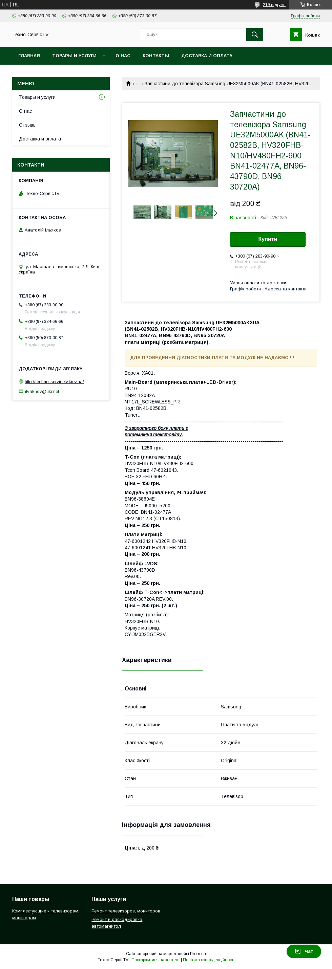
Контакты (156, 55)
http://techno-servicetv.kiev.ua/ (54, 381)
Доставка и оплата (206, 55)
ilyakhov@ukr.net (42, 391)
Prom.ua (198, 953)
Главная (29, 55)
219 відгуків (274, 4)
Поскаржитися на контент (155, 959)
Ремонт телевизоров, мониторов (125, 910)
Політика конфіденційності (208, 959)
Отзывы (28, 125)
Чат (304, 951)
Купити (267, 239)
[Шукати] (254, 34)
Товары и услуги (74, 55)
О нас (123, 55)
